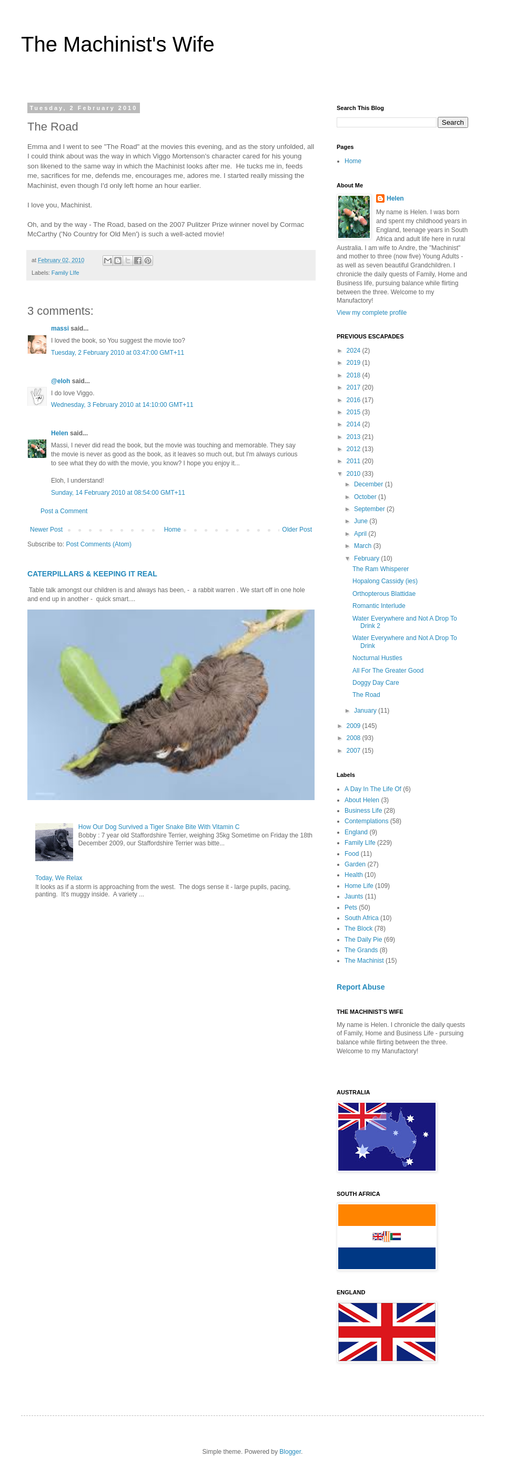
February (367, 558)
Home (172, 529)
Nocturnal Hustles (377, 658)
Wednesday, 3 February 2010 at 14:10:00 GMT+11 (122, 404)
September (370, 509)
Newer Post (46, 529)
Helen (59, 433)
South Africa (362, 918)
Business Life (363, 810)
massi (60, 328)
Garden (355, 864)
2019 (354, 362)
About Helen (362, 800)
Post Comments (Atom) (99, 544)
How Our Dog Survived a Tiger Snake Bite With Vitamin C (159, 827)
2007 (354, 750)
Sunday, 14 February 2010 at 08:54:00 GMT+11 (118, 492)
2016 (354, 400)
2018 (354, 375)
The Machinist (364, 960)
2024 (354, 350)
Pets (351, 907)
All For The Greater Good (387, 670)
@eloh (60, 381)
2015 (354, 412)
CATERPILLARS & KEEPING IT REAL (92, 574)
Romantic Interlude (379, 606)
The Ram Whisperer (380, 569)
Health (354, 875)
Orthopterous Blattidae (384, 593)
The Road (366, 694)
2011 (354, 461)
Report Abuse (361, 987)
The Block (358, 928)
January (366, 710)
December (369, 484)
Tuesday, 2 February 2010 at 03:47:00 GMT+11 (117, 352)
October (366, 497)
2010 (354, 473)
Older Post (297, 529)
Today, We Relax (59, 878)
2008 (354, 738)
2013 (354, 437)
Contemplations (366, 821)
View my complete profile (372, 312)
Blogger (290, 1451)
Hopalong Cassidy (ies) (385, 581)
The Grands (361, 950)
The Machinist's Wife (118, 44)
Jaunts (354, 896)
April (361, 533)
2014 (354, 424)
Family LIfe (65, 273)
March (363, 546)
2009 (354, 726)
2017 (354, 387)
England (356, 832)
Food (352, 853)
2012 (354, 449)
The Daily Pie (363, 939)
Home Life (359, 886)
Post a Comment (64, 511)
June (361, 521)
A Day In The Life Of (373, 789)
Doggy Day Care (375, 682)
